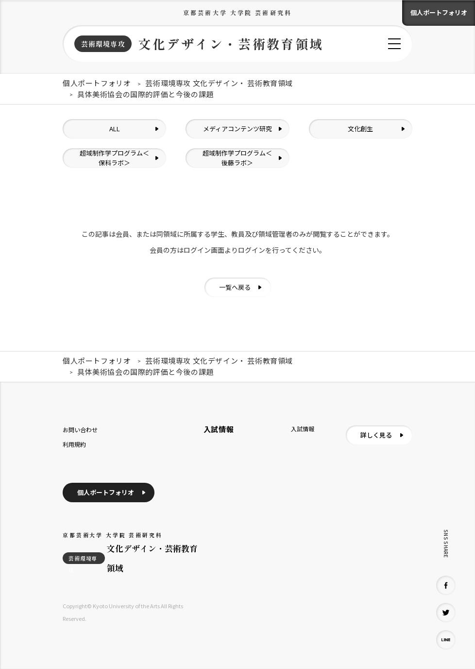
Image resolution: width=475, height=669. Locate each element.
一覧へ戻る (235, 287)
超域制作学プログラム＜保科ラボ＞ (114, 157)
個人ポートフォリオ (438, 12)
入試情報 (302, 428)
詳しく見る (376, 435)
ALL (114, 128)
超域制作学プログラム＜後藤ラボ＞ (237, 157)
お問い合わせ (80, 429)
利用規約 (74, 444)
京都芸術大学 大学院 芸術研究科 (237, 12)
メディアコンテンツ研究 (237, 128)
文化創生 (360, 128)
